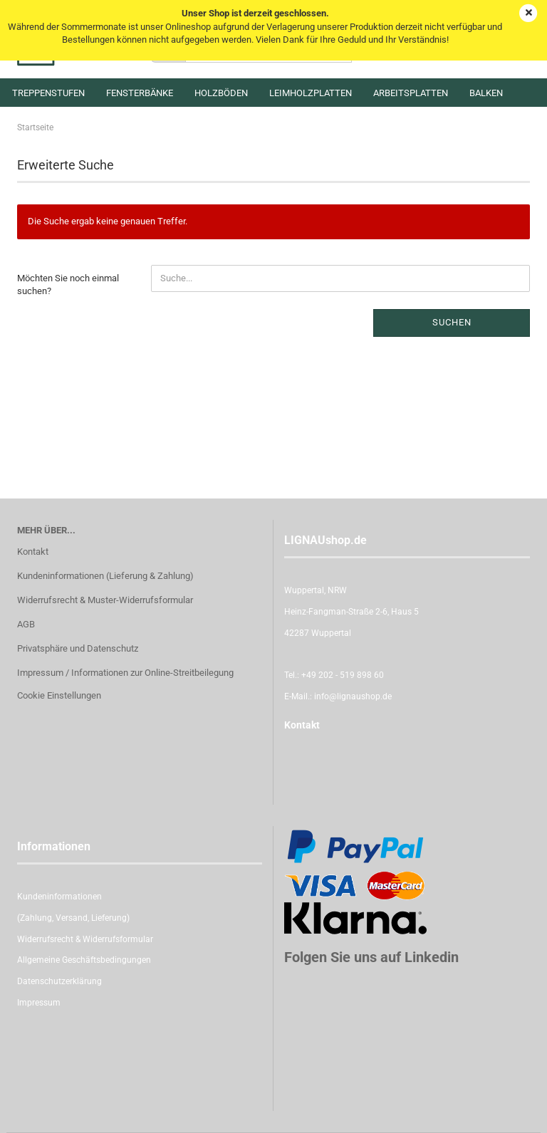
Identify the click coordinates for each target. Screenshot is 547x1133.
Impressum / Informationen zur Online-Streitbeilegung (125, 672)
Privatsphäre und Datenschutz (77, 648)
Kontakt (32, 551)
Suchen (452, 322)
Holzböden (221, 93)
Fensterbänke (139, 93)
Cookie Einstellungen (59, 695)
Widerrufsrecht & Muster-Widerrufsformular (105, 600)
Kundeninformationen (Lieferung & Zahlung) (105, 575)
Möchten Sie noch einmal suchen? (68, 285)
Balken (486, 93)
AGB (26, 624)
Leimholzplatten (310, 93)
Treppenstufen (48, 93)
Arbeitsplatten (410, 93)
